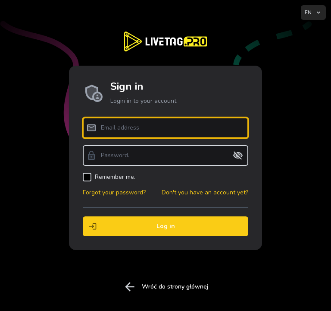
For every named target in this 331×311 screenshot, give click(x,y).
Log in (129, 226)
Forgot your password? (114, 192)
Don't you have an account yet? (205, 192)
